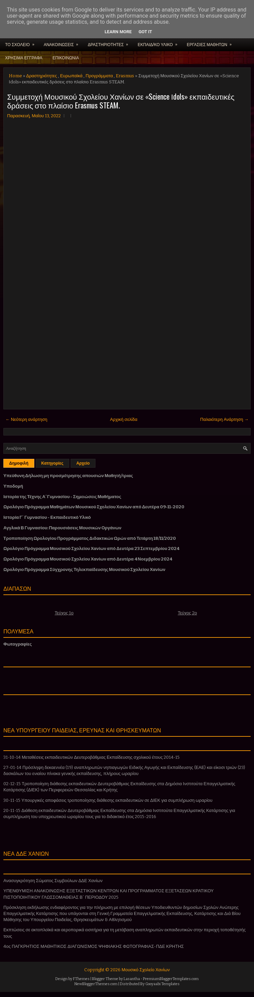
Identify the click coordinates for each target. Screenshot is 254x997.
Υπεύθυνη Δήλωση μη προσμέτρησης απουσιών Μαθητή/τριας (68, 475)
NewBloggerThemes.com (95, 984)
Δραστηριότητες (41, 75)
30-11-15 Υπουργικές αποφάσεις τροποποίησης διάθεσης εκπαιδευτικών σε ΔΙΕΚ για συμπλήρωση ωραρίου (108, 800)
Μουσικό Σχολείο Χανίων (146, 969)
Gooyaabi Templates (162, 984)
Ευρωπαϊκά (71, 75)
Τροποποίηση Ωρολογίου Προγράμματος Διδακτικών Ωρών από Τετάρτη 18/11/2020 (89, 538)
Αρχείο (83, 463)
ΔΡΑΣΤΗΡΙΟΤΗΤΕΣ (110, 42)
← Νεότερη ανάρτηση (26, 419)
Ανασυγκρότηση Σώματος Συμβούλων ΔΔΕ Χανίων (53, 880)
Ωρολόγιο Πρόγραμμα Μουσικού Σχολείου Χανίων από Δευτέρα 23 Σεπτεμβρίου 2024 (91, 548)
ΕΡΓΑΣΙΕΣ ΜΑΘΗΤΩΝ (211, 42)
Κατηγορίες (52, 463)
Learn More (118, 31)
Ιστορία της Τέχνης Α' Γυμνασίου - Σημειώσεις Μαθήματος (62, 496)
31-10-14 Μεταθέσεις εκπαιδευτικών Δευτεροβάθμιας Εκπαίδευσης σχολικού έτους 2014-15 (91, 757)
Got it (145, 31)
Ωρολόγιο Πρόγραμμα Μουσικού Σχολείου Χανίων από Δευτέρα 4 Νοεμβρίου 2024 (87, 559)
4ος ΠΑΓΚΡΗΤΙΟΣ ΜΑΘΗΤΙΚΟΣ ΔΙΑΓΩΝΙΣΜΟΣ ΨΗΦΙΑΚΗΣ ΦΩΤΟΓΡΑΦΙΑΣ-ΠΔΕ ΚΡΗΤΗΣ (93, 946)
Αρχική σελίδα (123, 419)
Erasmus (125, 75)
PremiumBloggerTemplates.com (171, 979)
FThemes (81, 979)
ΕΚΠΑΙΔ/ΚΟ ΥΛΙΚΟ (159, 42)
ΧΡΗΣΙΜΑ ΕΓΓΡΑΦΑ (23, 57)
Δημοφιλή (19, 463)
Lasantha (132, 979)
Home (15, 75)
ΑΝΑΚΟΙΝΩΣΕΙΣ (63, 42)
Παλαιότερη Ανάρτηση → (224, 419)
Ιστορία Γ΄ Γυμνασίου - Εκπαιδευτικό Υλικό (47, 517)
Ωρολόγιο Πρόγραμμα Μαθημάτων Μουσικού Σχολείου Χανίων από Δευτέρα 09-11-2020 (93, 506)
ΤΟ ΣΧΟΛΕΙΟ (22, 42)
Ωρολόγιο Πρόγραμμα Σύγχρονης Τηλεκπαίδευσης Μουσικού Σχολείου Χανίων (84, 569)
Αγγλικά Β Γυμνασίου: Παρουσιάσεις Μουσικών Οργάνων (62, 527)
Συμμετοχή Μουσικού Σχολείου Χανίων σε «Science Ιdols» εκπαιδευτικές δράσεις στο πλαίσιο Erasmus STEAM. (120, 100)
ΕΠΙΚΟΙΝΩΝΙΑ (66, 57)
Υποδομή (13, 486)
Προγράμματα (99, 75)
